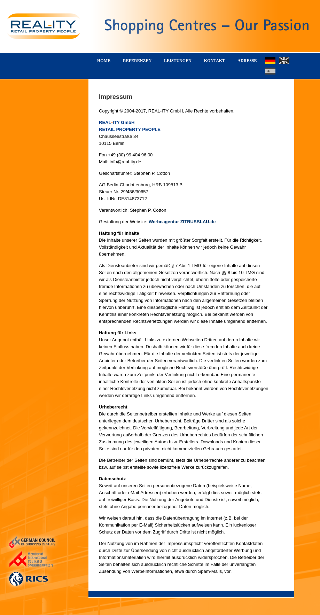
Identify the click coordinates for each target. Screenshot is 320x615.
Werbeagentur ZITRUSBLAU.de (182, 221)
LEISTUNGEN (178, 60)
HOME (103, 60)
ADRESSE (247, 60)
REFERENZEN (137, 60)
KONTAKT (214, 60)
